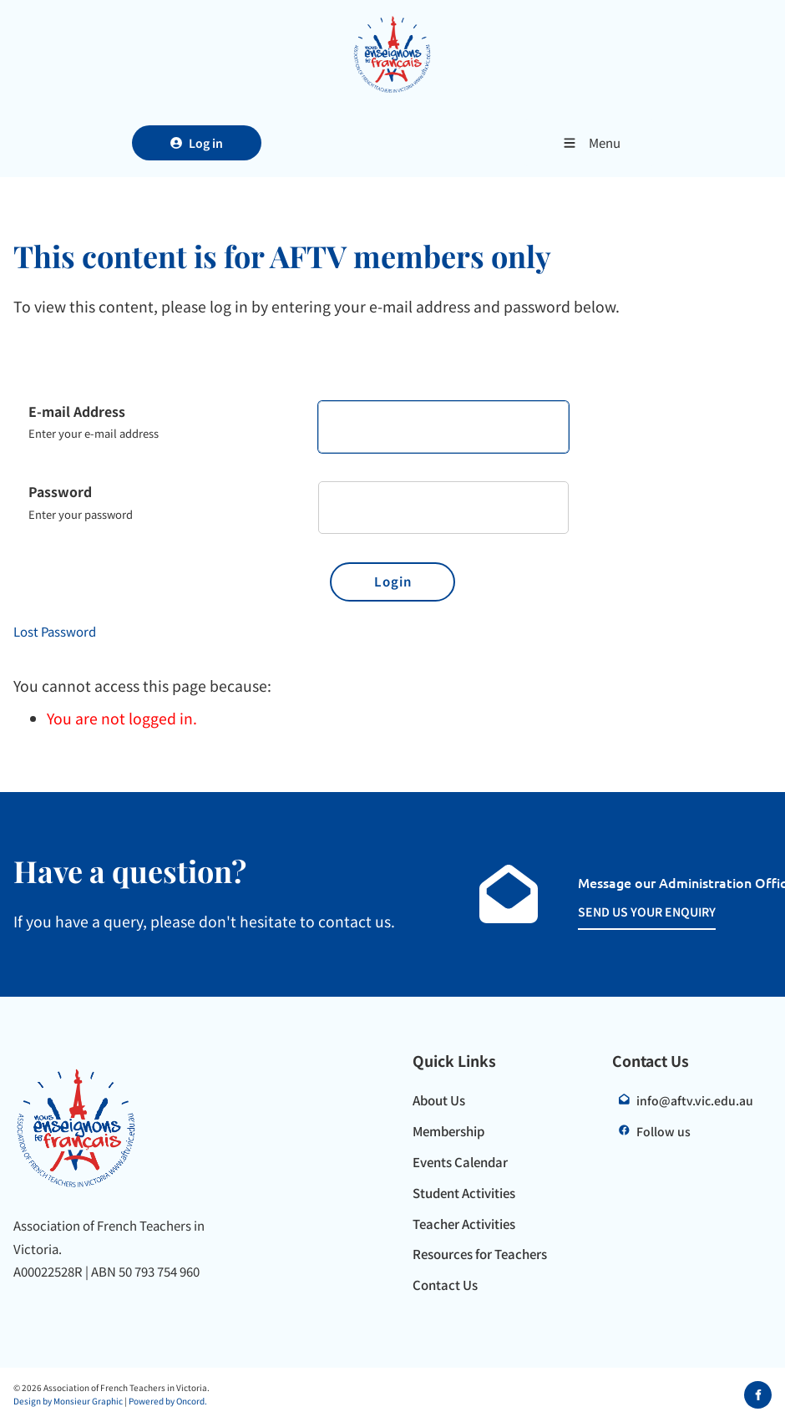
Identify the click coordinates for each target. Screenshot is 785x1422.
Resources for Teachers (480, 1253)
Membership (448, 1131)
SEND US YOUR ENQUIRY (629, 911)
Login (393, 581)
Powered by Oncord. (168, 1400)
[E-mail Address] (443, 427)
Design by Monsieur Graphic (68, 1400)
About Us (439, 1100)
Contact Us (445, 1284)
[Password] (443, 507)
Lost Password (54, 631)
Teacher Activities (464, 1223)
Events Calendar (460, 1162)
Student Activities (464, 1192)
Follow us (663, 1131)
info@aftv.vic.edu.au (694, 1100)
